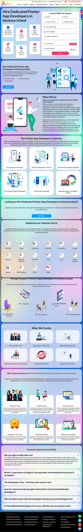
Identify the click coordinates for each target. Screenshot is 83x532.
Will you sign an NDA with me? (18, 455)
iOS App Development (30, 524)
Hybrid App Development (31, 522)
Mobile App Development (13, 517)
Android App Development (13, 519)
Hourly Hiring (8, 81)
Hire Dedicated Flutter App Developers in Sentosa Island (52, 373)
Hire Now (8, 87)
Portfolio (25, 4)
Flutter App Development (31, 519)
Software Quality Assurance (68, 517)
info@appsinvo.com (40, 1)
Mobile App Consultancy (49, 522)
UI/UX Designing (65, 522)
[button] (80, 528)
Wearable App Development (68, 524)
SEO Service (64, 519)
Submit (60, 53)
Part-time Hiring (24, 78)
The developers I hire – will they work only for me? (27, 482)
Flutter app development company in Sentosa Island (59, 122)
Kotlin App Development (49, 519)
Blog (71, 4)
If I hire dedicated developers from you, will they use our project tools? (37, 506)
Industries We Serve (41, 4)
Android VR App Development (14, 522)
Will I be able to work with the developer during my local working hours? (38, 499)
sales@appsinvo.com (55, 1)
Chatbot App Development (31, 517)
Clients (57, 4)
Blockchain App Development (14, 524)
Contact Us (77, 4)
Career (51, 4)
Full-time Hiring (9, 78)
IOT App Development (48, 517)
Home (19, 4)
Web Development (66, 527)
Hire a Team (64, 4)
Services (32, 4)
